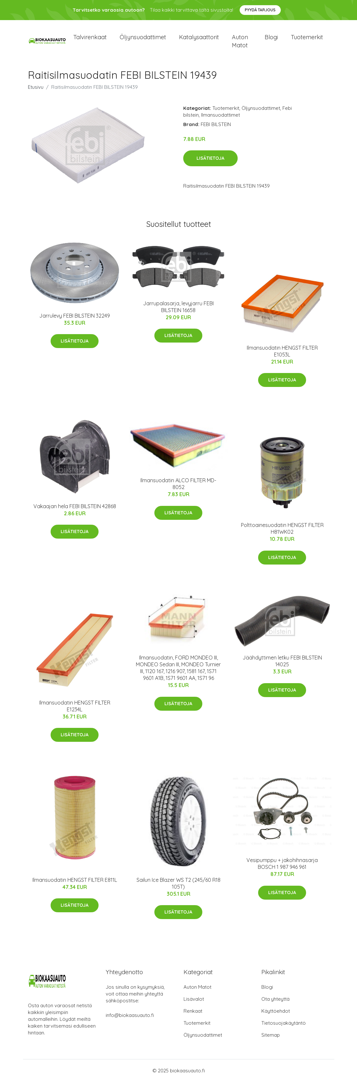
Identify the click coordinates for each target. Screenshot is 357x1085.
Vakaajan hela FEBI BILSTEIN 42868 (74, 509)
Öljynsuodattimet (143, 38)
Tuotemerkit (307, 38)
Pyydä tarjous (260, 9)
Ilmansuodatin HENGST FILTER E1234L (74, 709)
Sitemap (270, 1038)
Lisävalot (194, 1002)
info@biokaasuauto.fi (130, 1018)
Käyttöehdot (275, 1014)
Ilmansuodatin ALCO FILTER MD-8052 (178, 487)
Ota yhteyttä (275, 1002)
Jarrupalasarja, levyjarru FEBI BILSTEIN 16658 (178, 310)
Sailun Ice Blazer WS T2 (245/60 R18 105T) (178, 886)
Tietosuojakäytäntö (283, 1026)
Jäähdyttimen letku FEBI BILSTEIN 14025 (282, 664)
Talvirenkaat (90, 38)
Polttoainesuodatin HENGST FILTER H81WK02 (282, 532)
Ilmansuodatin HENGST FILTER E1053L (282, 354)
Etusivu (35, 90)
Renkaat (193, 1014)
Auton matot (240, 43)
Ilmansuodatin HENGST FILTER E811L (74, 883)
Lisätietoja (210, 162)
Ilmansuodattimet (220, 118)
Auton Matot (197, 990)
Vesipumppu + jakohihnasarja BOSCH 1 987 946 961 (282, 867)
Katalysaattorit (199, 38)
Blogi (271, 38)
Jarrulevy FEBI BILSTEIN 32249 (74, 319)
